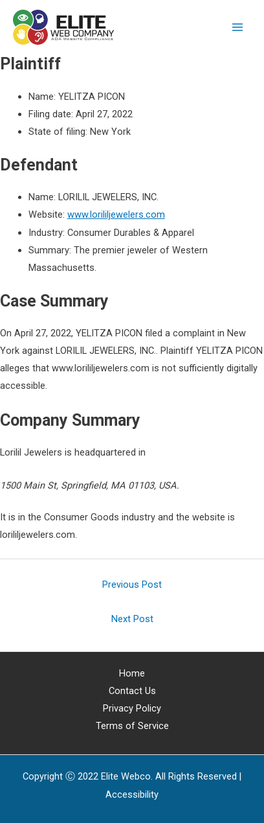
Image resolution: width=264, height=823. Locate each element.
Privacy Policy (132, 708)
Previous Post (132, 584)
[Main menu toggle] (237, 27)
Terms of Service (132, 726)
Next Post (132, 619)
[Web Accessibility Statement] (132, 794)
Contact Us (132, 691)
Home (132, 673)
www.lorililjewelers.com (116, 214)
